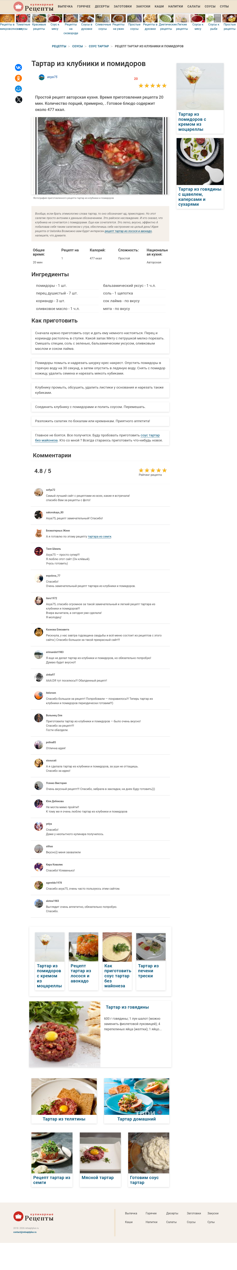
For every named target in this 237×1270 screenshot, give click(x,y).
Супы (224, 6)
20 (136, 79)
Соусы (210, 6)
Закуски (143, 6)
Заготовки (123, 6)
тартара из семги (99, 536)
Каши (159, 6)
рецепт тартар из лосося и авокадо (128, 231)
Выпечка (65, 6)
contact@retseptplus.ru (25, 1232)
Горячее (84, 6)
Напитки (175, 6)
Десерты (102, 6)
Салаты (194, 6)
